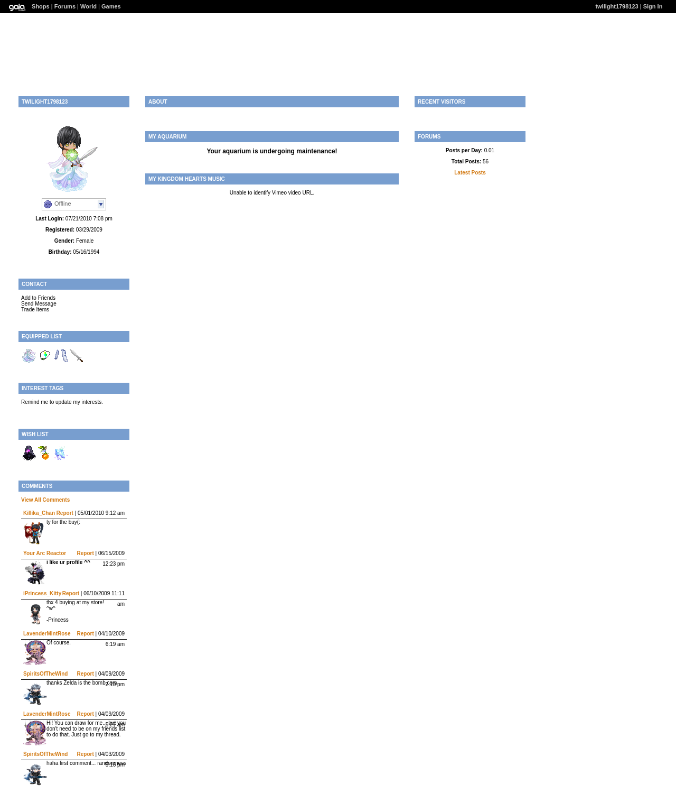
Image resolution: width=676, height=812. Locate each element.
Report (65, 513)
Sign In (653, 6)
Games (111, 6)
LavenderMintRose (46, 633)
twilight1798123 (616, 6)
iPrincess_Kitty (42, 593)
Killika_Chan (39, 513)
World (88, 6)
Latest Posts (469, 173)
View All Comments (45, 500)
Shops (41, 6)
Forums (65, 6)
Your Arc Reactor (44, 553)
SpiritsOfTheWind (45, 674)
